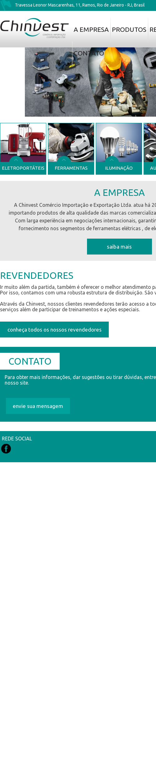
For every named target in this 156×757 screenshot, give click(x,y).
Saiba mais (119, 247)
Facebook (6, 449)
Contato (89, 53)
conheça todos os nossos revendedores (54, 329)
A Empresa (91, 29)
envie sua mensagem (38, 406)
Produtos (129, 29)
